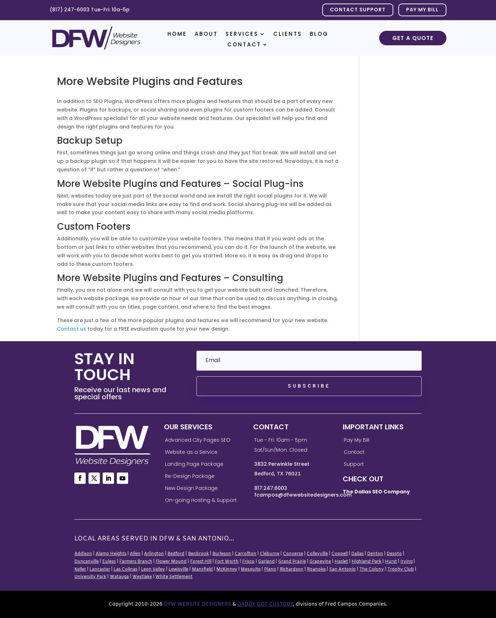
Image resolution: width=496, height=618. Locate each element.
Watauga (119, 577)
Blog (319, 35)
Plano (270, 569)
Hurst (391, 562)
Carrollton (245, 554)
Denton (375, 554)
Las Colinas (125, 569)
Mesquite (251, 569)
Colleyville (317, 554)
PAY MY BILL (422, 9)
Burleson (221, 554)
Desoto (394, 554)
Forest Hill (200, 562)
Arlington (154, 554)
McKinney (226, 569)
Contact (244, 45)
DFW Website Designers (197, 604)
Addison (83, 554)
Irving (406, 562)
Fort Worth (227, 562)
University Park (90, 577)
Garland (266, 562)
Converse (293, 554)
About (206, 35)
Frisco (248, 562)
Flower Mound (171, 562)
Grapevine (320, 562)
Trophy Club (400, 569)
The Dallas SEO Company (376, 491)
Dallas (357, 554)
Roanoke (316, 569)
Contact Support (358, 9)
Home (177, 35)
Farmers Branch (135, 562)
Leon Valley (153, 569)
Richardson (291, 569)
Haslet (341, 562)
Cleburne (269, 554)
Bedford (175, 554)
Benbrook (198, 554)
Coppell (339, 554)
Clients (287, 35)
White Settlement (174, 577)
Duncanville (86, 562)
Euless (109, 562)
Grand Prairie (292, 562)
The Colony (371, 569)
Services (242, 35)
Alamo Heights (111, 554)
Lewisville (178, 569)
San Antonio (342, 569)
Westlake (142, 577)
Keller (80, 569)
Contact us (71, 328)
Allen (135, 554)
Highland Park (366, 562)
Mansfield (202, 569)
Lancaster (100, 569)
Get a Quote (412, 38)
